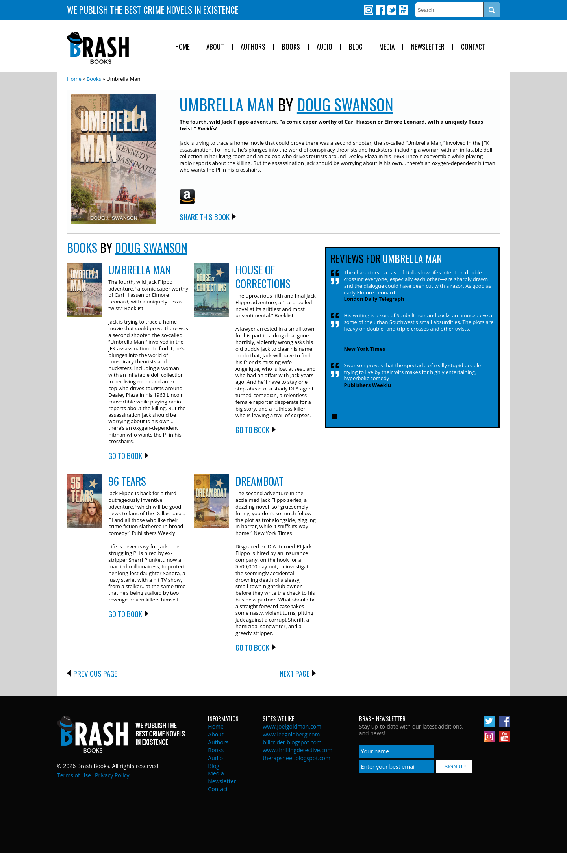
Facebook (380, 10)
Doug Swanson (345, 104)
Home (182, 47)
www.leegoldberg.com (291, 734)
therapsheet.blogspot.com (296, 758)
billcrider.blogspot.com (292, 742)
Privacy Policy (112, 775)
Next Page (294, 673)
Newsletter (428, 47)
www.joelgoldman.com (292, 726)
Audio (324, 47)
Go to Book (125, 455)
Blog (356, 47)
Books (291, 47)
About (215, 47)
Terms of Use (74, 775)
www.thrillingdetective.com (297, 750)
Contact (473, 47)
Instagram (368, 10)
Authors (253, 47)
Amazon (187, 196)
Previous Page (95, 673)
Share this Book (205, 216)
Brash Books (98, 48)
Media (387, 47)
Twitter (391, 10)
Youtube (403, 10)
